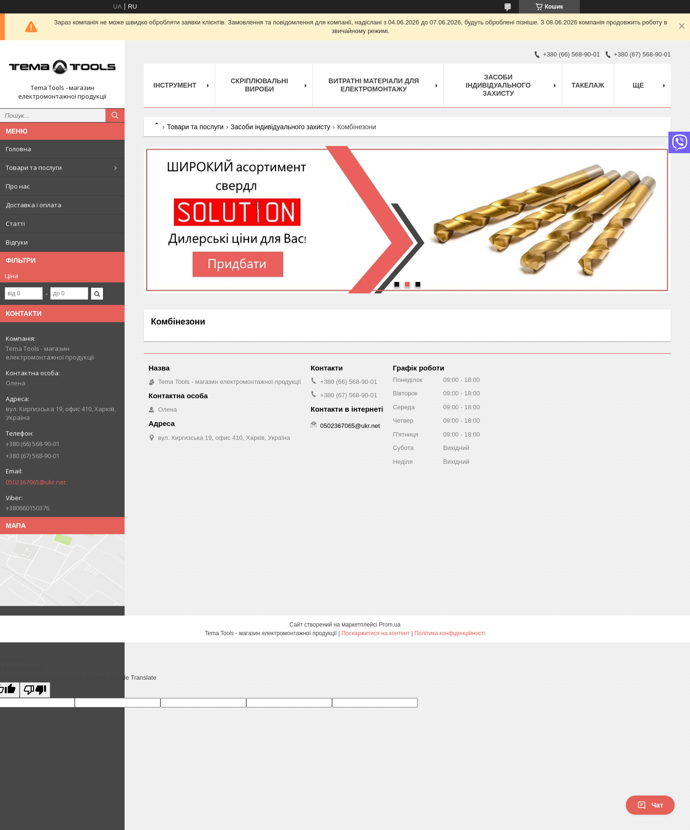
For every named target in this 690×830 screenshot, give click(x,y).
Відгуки (17, 242)
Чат (650, 805)
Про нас (18, 186)
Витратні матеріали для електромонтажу (374, 85)
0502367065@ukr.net (36, 482)
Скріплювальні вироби (259, 85)
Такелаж (588, 85)
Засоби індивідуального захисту (498, 85)
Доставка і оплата (33, 205)
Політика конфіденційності (449, 633)
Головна (18, 149)
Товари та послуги (34, 167)
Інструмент (174, 85)
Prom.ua (390, 624)
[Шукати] (115, 115)
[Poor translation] (35, 690)
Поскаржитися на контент (376, 633)
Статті (15, 223)
